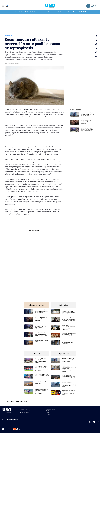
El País (50, 11)
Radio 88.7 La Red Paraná (52, 409)
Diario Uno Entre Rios (25, 411)
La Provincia (29, 11)
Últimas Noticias (18, 11)
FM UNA (48, 414)
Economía (56, 11)
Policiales (37, 11)
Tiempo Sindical (73, 11)
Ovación (44, 11)
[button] (3, 6)
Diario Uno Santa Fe (25, 412)
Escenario (63, 11)
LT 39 (80, 11)
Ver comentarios (34, 230)
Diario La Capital (24, 409)
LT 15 (85, 11)
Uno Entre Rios (8, 35)
